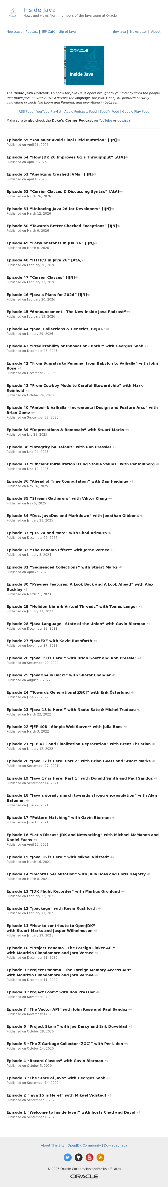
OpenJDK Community (84, 1145)
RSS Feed (26, 111)
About (155, 31)
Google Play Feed (135, 111)
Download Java (115, 1145)
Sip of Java (67, 31)
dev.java (119, 31)
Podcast (32, 31)
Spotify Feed (109, 111)
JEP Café (48, 31)
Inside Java (39, 10)
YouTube (105, 120)
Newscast (14, 31)
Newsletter (138, 31)
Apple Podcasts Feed (80, 111)
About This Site (53, 1145)
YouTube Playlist (48, 111)
